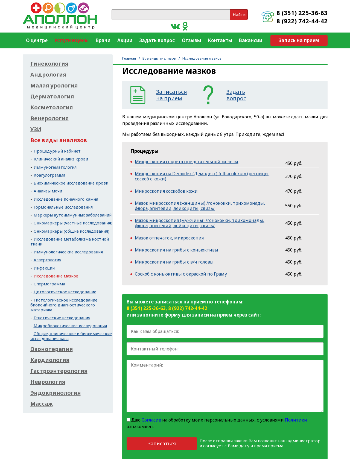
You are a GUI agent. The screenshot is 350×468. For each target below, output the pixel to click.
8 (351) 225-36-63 (302, 12)
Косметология (51, 107)
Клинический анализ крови (61, 159)
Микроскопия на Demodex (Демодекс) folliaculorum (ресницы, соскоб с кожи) (202, 176)
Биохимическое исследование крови (71, 183)
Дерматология (52, 96)
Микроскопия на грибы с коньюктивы (176, 250)
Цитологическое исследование (65, 291)
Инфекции (44, 268)
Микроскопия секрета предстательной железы (186, 162)
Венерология (49, 118)
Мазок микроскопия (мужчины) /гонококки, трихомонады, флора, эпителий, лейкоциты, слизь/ (199, 223)
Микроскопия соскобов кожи (166, 191)
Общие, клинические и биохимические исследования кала (71, 336)
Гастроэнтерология (59, 371)
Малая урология (54, 85)
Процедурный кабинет (57, 151)
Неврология (47, 382)
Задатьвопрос (236, 95)
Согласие (151, 420)
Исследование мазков (56, 276)
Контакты (220, 40)
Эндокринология (55, 393)
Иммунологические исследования (68, 252)
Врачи (103, 40)
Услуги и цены (71, 40)
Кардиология (49, 360)
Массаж (41, 403)
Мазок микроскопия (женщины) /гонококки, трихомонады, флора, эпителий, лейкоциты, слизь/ (200, 205)
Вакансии (250, 40)
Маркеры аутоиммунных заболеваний (73, 215)
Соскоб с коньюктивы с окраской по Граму (181, 274)
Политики (296, 420)
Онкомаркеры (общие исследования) (71, 231)
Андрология (48, 74)
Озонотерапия (51, 349)
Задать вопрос (157, 40)
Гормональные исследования (63, 207)
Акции (124, 40)
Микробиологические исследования (70, 325)
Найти (239, 14)
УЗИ (35, 129)
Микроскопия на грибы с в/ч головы (174, 262)
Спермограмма (49, 283)
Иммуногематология (55, 167)
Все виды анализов (159, 58)
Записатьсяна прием (171, 95)
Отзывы (191, 40)
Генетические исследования (62, 317)
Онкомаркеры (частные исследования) (73, 223)
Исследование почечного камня (66, 199)
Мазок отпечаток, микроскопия (169, 238)
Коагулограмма (49, 175)
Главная (129, 58)
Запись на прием (299, 40)
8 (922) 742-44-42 (302, 21)
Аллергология (47, 259)
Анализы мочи (48, 191)
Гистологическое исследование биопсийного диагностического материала (63, 304)
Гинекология (49, 63)
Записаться (162, 443)
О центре (37, 40)
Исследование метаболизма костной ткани (69, 241)
